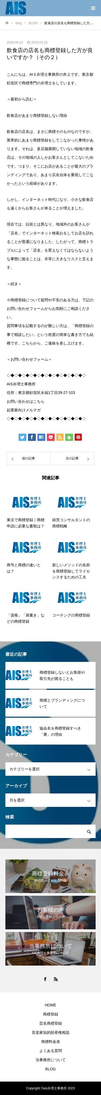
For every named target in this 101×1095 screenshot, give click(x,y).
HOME (50, 1005)
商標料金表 (50, 1041)
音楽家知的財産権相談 (50, 1032)
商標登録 (50, 1014)
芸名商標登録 (50, 1023)
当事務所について (51, 1060)
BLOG (50, 1069)
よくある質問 (50, 1051)
